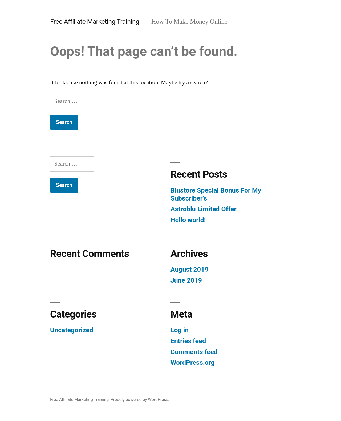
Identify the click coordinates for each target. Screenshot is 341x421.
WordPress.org (192, 362)
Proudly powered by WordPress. (140, 399)
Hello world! (188, 220)
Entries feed (188, 341)
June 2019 (186, 280)
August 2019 (189, 269)
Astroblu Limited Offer (203, 209)
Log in (179, 330)
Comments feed (194, 352)
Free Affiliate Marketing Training (94, 21)
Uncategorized (71, 330)
